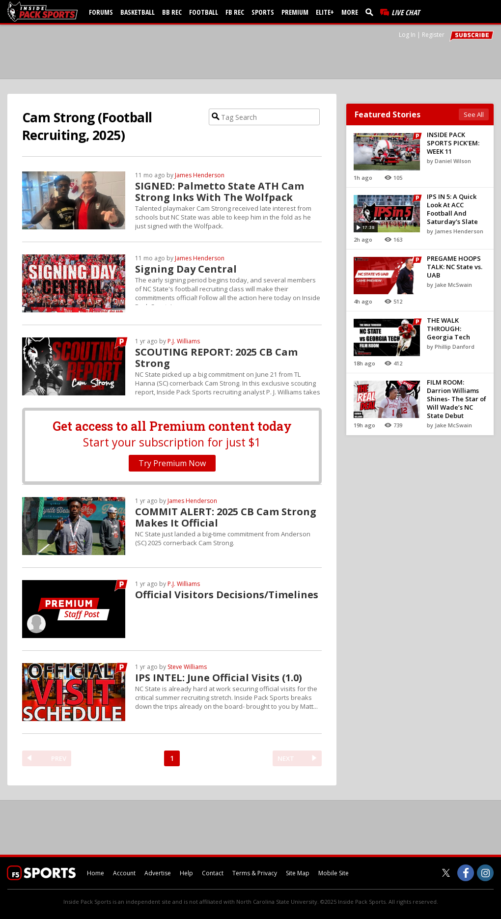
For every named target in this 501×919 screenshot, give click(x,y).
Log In (407, 34)
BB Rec (172, 12)
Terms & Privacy (254, 873)
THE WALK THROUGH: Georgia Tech (448, 328)
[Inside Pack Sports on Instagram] (485, 872)
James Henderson (199, 175)
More (349, 12)
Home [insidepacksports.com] (95, 873)
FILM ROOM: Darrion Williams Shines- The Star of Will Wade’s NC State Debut (456, 399)
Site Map (297, 873)
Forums (101, 12)
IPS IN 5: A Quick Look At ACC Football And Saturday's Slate (452, 209)
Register (433, 34)
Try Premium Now (172, 463)
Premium (294, 12)
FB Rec (234, 12)
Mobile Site (333, 873)
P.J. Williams (183, 341)
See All (474, 114)
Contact (212, 873)
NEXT (286, 758)
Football (203, 12)
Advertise (157, 873)
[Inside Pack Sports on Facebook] (465, 872)
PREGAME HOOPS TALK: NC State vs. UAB (454, 266)
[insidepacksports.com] (44, 11)
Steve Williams (187, 667)
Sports (262, 12)
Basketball (137, 12)
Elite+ (325, 12)
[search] (371, 12)
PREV (58, 758)
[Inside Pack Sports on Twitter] (446, 872)
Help (186, 873)
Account (124, 873)
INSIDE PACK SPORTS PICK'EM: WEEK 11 (453, 143)
